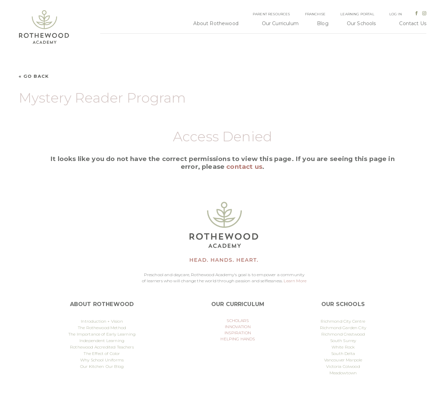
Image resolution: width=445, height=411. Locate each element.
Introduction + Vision (102, 321)
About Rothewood (215, 23)
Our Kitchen (92, 366)
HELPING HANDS (237, 338)
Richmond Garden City (343, 327)
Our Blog (115, 366)
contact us (244, 167)
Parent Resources (271, 14)
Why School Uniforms (102, 359)
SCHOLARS (238, 320)
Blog (322, 23)
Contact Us (412, 23)
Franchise (315, 14)
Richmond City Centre (343, 321)
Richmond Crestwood (343, 334)
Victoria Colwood (343, 366)
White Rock (343, 347)
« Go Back (34, 76)
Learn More (295, 280)
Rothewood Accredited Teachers (102, 347)
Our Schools (361, 23)
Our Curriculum (280, 23)
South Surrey (343, 340)
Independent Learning (101, 340)
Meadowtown (343, 372)
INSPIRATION (238, 332)
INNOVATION (238, 326)
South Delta (343, 353)
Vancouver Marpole (343, 359)
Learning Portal (357, 14)
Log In (395, 14)
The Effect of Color (102, 353)
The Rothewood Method (102, 327)
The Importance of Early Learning (102, 334)
